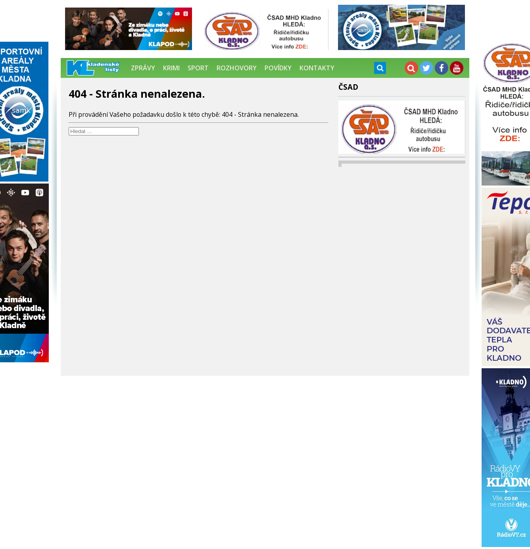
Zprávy (143, 68)
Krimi (171, 68)
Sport (198, 68)
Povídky (278, 68)
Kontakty (317, 68)
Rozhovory (237, 68)
